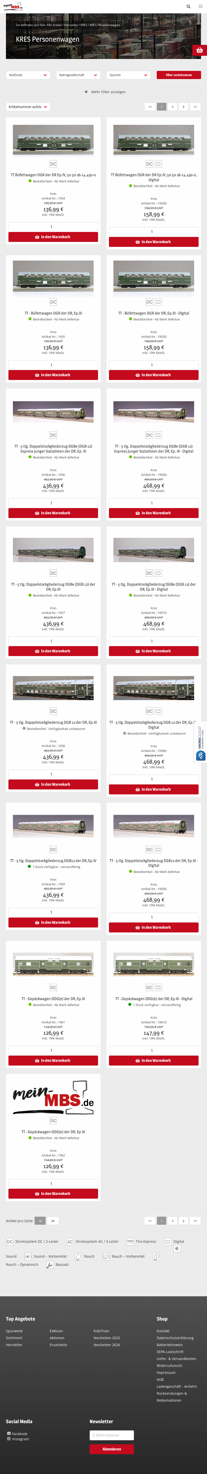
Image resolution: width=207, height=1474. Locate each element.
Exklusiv (56, 1331)
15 (40, 1220)
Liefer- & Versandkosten (176, 1358)
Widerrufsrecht (169, 1365)
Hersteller (71, 25)
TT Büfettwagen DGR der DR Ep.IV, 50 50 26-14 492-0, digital (154, 177)
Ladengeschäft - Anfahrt (177, 1386)
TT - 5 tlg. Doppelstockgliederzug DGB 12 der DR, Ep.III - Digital (153, 725)
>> (195, 106)
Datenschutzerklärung (175, 1337)
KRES (83, 25)
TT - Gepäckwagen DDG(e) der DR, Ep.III (53, 998)
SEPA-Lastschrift (170, 1351)
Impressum (166, 1372)
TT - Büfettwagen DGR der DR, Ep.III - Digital (153, 313)
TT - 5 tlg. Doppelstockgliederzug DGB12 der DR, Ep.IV (53, 860)
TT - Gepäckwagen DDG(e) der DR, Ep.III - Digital (153, 998)
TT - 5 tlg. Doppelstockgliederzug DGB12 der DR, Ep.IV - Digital (154, 863)
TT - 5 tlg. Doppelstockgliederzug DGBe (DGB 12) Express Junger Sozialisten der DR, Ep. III (53, 449)
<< (149, 106)
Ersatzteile (58, 1344)
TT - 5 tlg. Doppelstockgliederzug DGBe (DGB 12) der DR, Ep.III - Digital (154, 587)
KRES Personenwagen (105, 25)
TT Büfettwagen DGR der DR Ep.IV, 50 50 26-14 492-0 (53, 175)
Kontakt (163, 1331)
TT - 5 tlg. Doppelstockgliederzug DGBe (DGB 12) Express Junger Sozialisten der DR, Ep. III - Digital (153, 449)
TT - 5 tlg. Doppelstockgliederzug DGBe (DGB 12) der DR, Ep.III (53, 587)
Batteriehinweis (170, 1344)
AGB (160, 1379)
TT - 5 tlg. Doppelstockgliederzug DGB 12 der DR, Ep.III (53, 722)
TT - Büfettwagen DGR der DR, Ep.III (53, 313)
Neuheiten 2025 (107, 1337)
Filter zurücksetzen (179, 75)
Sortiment (14, 1337)
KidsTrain (101, 1331)
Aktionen (57, 1337)
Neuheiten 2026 (107, 1344)
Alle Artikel (54, 25)
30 (52, 1220)
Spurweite (14, 1331)
